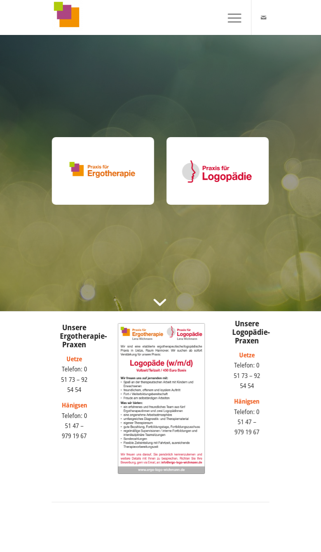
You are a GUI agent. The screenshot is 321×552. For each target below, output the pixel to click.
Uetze (248, 355)
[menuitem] (230, 17)
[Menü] (230, 17)
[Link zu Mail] (263, 17)
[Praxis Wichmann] (67, 17)
